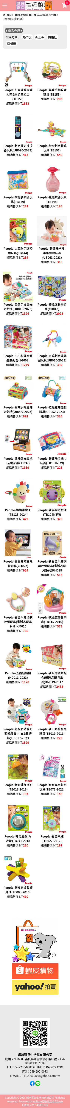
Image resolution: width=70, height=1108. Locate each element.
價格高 (11, 43)
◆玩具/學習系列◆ (45, 15)
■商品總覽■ (23, 15)
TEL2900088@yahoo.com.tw (41, 1076)
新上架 (39, 37)
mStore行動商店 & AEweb (48, 1101)
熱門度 (27, 37)
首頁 (9, 15)
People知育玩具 (12, 19)
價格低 (52, 37)
